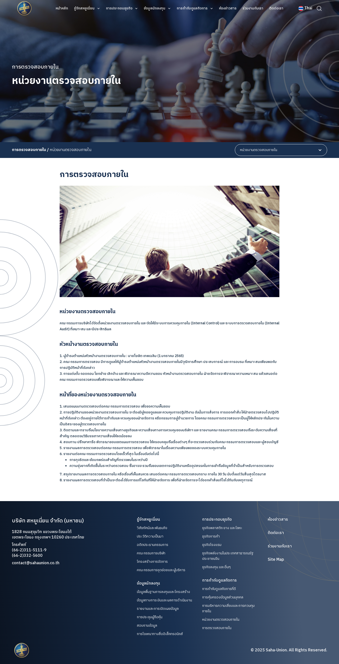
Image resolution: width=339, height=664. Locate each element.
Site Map (276, 559)
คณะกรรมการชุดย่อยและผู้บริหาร (161, 570)
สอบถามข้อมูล (147, 625)
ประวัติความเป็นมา (150, 536)
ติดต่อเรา (276, 8)
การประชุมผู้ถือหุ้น (149, 617)
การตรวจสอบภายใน (216, 628)
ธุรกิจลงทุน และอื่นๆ (216, 567)
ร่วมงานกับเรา (252, 8)
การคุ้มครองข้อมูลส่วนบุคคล (222, 597)
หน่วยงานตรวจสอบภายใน (220, 619)
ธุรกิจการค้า (211, 536)
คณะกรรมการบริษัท (151, 553)
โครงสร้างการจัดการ (152, 561)
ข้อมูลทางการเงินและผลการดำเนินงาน (164, 600)
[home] (24, 8)
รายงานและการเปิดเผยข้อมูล (158, 609)
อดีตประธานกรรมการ (152, 545)
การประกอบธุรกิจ (119, 8)
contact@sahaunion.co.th (35, 563)
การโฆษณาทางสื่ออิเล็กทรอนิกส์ (160, 634)
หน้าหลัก (62, 8)
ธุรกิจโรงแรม (211, 545)
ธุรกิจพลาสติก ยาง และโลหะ (222, 528)
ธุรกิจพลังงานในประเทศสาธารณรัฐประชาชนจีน (227, 556)
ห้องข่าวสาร (228, 8)
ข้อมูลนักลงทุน (154, 8)
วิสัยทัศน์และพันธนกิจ (152, 528)
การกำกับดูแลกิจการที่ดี (219, 589)
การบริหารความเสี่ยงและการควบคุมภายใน (228, 608)
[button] (87, 8)
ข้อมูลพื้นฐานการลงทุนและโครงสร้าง (163, 592)
